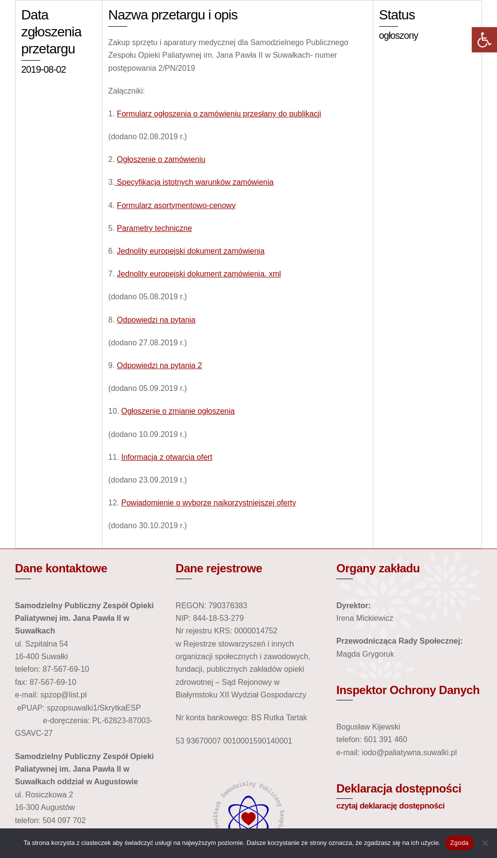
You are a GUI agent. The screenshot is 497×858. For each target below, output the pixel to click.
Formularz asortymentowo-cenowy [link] (176, 205)
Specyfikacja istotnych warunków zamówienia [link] (194, 182)
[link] (484, 39)
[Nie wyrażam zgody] (485, 843)
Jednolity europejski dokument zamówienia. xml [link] (199, 274)
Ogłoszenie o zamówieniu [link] (161, 159)
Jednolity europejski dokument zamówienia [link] (191, 251)
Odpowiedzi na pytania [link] (156, 320)
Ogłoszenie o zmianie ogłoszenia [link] (178, 411)
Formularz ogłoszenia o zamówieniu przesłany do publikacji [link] (219, 114)
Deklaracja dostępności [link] (399, 788)
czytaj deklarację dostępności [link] (390, 805)
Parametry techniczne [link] (154, 228)
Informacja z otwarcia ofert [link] (167, 457)
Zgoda (459, 842)
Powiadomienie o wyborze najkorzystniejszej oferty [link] (208, 503)
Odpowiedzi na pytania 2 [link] (159, 365)
